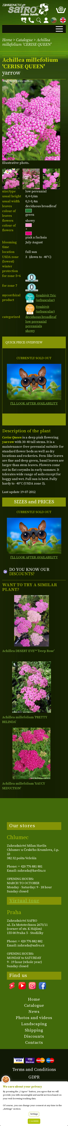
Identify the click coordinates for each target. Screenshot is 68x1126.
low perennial (36, 322)
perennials (33, 326)
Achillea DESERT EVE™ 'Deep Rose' (28, 651)
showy (30, 331)
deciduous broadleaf (40, 317)
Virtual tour (24, 901)
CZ (53, 20)
